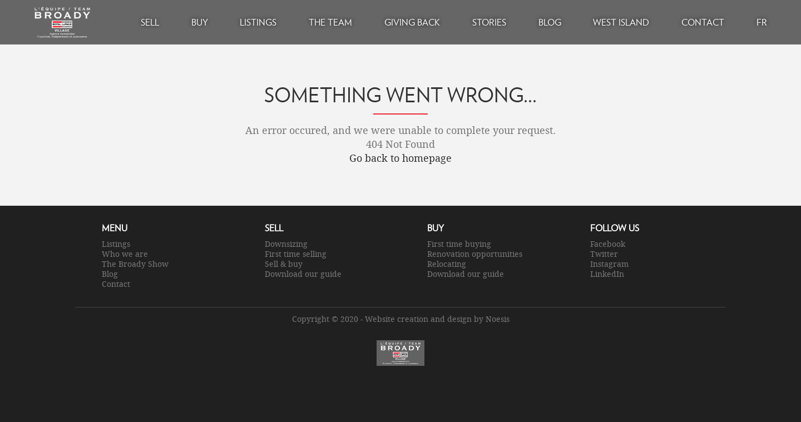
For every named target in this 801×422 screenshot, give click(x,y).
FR (761, 22)
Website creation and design (418, 319)
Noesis (498, 319)
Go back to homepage (400, 158)
